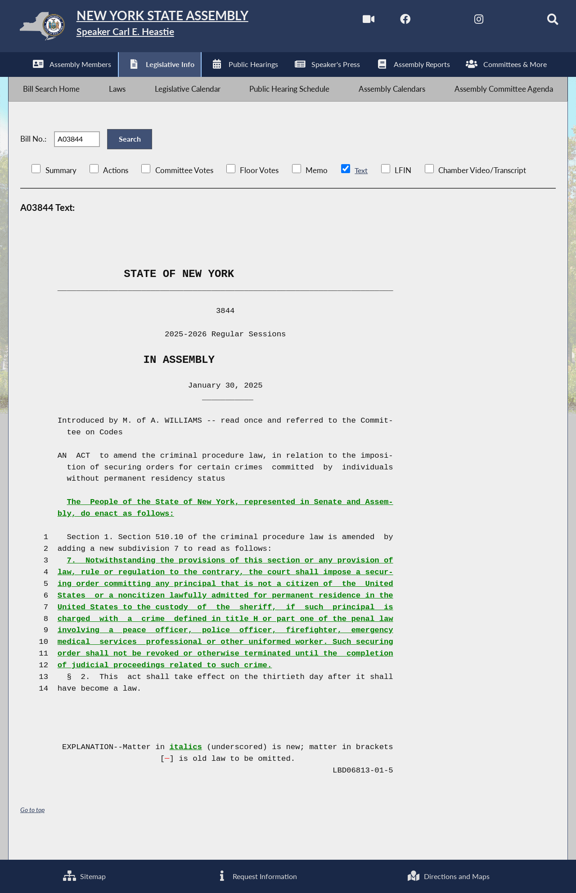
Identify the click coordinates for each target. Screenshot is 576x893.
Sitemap (84, 875)
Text (361, 190)
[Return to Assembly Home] (151, 28)
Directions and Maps (448, 875)
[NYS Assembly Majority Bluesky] (502, 22)
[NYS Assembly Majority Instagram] (464, 22)
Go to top (32, 829)
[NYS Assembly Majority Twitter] (427, 22)
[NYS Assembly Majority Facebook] (389, 22)
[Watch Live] (352, 22)
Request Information (255, 875)
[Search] (540, 22)
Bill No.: (33, 153)
